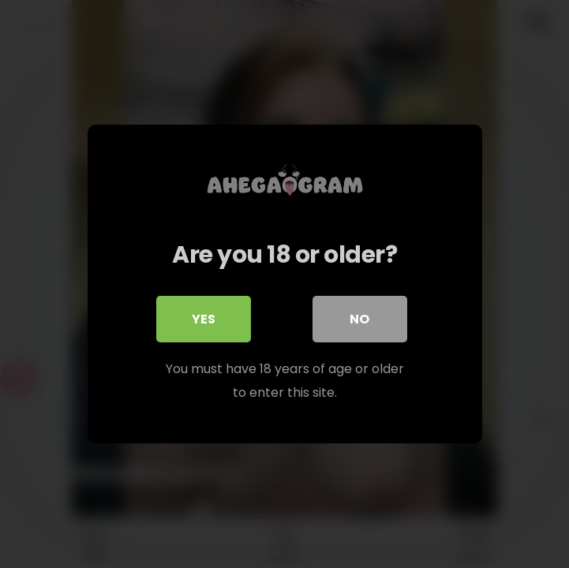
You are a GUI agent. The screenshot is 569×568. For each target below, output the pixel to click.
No (359, 319)
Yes (203, 319)
